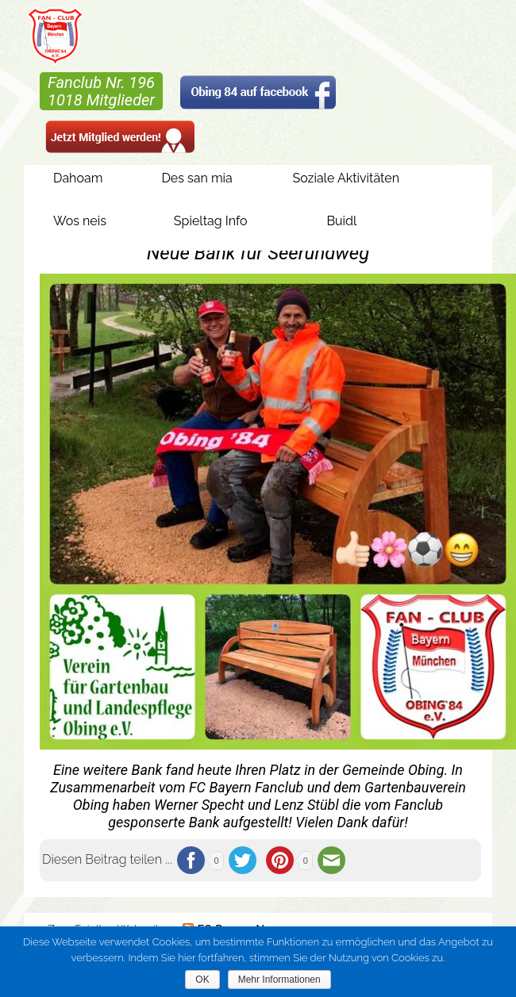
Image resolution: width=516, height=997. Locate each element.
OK (202, 979)
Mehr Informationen (279, 979)
